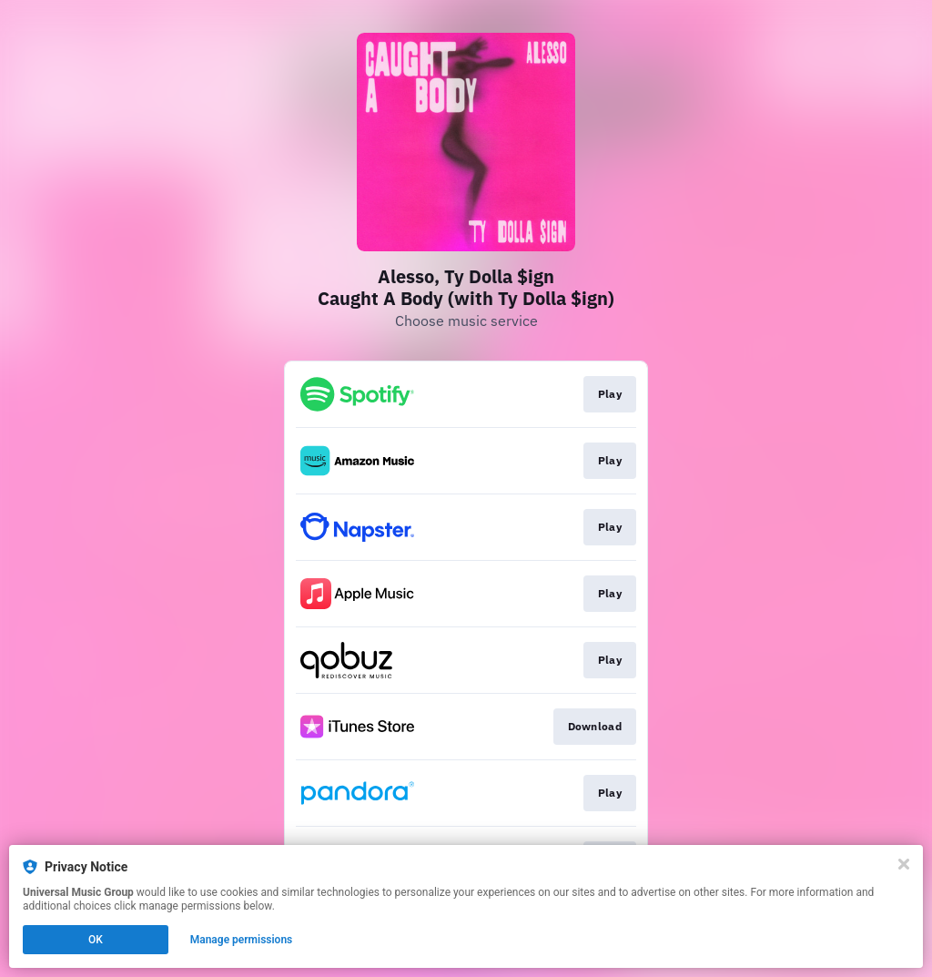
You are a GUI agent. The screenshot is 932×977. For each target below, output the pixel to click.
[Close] (903, 864)
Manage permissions (241, 939)
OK (95, 939)
